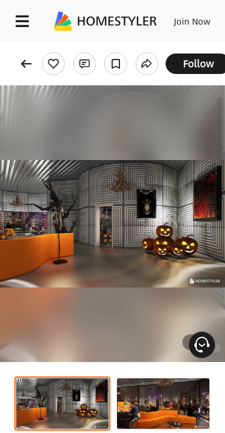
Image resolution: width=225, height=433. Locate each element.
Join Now (192, 21)
